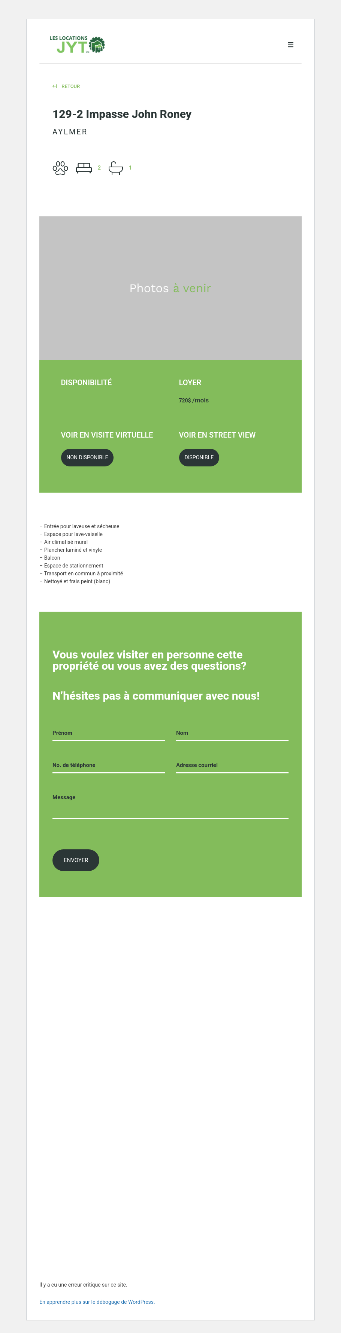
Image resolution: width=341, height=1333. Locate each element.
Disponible (199, 457)
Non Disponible (87, 457)
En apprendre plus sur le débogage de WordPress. (97, 1302)
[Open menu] (290, 45)
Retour (66, 86)
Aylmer (70, 131)
